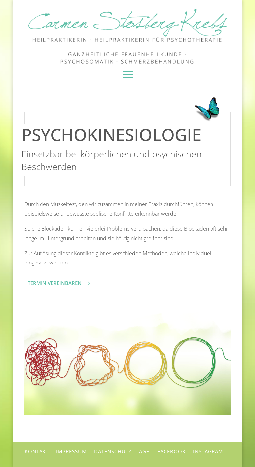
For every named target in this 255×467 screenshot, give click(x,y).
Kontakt (37, 450)
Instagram (208, 450)
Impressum (71, 450)
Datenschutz (113, 450)
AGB (144, 450)
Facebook (171, 450)
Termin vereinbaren (55, 282)
